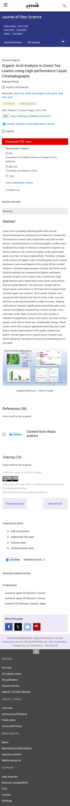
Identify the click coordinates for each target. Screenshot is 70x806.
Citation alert (18, 542)
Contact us (13, 190)
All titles (7, 667)
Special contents (11, 754)
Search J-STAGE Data (16, 692)
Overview (7, 708)
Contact (6, 794)
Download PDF (19, 141)
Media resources (11, 760)
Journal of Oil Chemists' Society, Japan (25, 603)
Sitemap (7, 800)
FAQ (4, 788)
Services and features (14, 714)
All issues (33, 42)
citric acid (7, 97)
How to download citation (19, 182)
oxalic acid (30, 93)
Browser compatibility (15, 782)
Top (36, 651)
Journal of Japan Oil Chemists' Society (24, 593)
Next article (55, 503)
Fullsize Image (45, 390)
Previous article (15, 503)
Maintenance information (17, 748)
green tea (19, 93)
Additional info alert (22, 537)
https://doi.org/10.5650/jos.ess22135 (31, 116)
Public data (8, 720)
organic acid (43, 93)
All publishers (10, 679)
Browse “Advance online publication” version (30, 123)
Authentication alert (22, 548)
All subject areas (11, 673)
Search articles (10, 685)
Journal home (12, 42)
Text (11, 176)
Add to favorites (20, 531)
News (5, 742)
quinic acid (57, 93)
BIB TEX (13, 166)
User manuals (10, 776)
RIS (11, 153)
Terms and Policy (12, 726)
